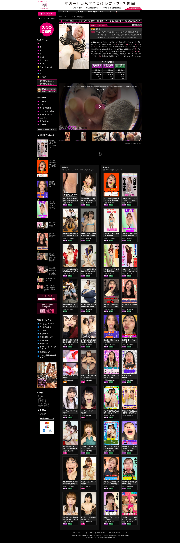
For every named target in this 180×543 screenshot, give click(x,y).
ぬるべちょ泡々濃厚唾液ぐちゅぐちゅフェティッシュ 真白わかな (70, 519)
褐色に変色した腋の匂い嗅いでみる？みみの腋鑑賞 (70, 200)
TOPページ (62, 17)
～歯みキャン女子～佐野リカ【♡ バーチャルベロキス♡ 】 (129, 200)
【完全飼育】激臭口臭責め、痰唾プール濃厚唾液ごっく (52, 258)
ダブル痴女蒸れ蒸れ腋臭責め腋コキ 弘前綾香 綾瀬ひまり (88, 342)
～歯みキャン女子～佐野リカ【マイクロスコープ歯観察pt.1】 (129, 271)
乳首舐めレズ (44, 352)
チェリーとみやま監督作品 (128, 38)
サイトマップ (42, 402)
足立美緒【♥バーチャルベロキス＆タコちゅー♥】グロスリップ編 (111, 306)
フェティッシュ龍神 (47, 111)
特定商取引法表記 (43, 406)
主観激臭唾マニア (46, 337)
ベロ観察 (43, 330)
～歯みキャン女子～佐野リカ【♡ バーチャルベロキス (52, 143)
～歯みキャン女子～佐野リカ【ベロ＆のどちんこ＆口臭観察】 (129, 235)
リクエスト (44, 77)
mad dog (43, 118)
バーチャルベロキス (47, 324)
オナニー (43, 70)
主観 (132, 35)
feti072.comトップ (78, 532)
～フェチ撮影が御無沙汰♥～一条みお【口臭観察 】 (52, 164)
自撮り (101, 38)
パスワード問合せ (43, 404)
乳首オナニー (44, 334)
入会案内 (41, 396)
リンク (125, 532)
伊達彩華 (43, 124)
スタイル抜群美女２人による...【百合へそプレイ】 (111, 413)
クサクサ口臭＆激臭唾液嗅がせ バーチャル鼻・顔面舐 (52, 270)
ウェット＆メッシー (47, 67)
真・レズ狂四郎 (45, 108)
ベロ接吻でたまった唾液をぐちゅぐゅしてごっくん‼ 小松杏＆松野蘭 (129, 519)
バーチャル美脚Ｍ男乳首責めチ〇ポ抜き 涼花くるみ (88, 271)
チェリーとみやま (46, 115)
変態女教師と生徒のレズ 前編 (52, 224)
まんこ (42, 57)
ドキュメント (109, 35)
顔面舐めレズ (44, 340)
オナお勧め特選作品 (122, 35)
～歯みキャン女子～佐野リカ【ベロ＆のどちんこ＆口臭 (52, 205)
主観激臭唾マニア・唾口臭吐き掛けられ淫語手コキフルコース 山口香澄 (88, 200)
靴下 (107, 38)
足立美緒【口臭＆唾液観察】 (52, 235)
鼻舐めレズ (44, 344)
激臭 (135, 35)
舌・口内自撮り (45, 327)
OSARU (43, 101)
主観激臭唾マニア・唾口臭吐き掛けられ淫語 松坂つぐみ (70, 484)
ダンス (42, 74)
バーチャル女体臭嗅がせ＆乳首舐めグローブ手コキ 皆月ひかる (70, 271)
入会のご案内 (42, 414)
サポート (41, 398)
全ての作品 (47, 81)
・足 (98, 29)
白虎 (41, 105)
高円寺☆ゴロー (45, 121)
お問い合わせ (101, 532)
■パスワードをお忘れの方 (47, 18)
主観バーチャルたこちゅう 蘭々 (49, 279)
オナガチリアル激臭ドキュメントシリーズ (111, 32)
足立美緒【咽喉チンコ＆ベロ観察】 (52, 184)
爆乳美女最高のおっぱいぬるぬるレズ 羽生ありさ (70, 448)
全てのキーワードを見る (47, 130)
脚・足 (42, 64)
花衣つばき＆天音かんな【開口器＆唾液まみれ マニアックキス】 (129, 413)
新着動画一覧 (42, 400)
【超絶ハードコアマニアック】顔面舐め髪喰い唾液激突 (49, 288)
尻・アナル (44, 60)
